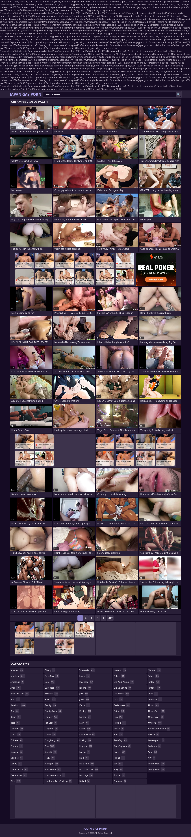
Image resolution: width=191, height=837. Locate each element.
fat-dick (51, 723)
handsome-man (55, 775)
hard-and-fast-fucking (58, 781)
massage (86, 775)
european (52, 688)
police (119, 729)
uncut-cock (156, 711)
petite (119, 711)
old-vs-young (122, 688)
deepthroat (18, 775)
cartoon (16, 729)
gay (50, 746)
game (50, 734)
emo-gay (52, 676)
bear (15, 723)
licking (85, 740)
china (15, 734)
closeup (16, 752)
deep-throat (19, 769)
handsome (53, 769)
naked (84, 781)
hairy (50, 758)
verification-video (159, 729)
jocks (84, 699)
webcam (154, 746)
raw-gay (120, 740)
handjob (51, 764)
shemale (120, 781)
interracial (87, 670)
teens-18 (155, 699)
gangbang (52, 740)
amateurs (17, 682)
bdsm (15, 717)
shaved (119, 775)
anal (15, 688)
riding (119, 758)
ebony (50, 670)
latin (84, 723)
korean (85, 717)
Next (110, 618)
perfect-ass (122, 705)
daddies (16, 758)
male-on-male (88, 769)
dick (15, 781)
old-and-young (124, 682)
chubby (16, 746)
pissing (120, 723)
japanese (86, 682)
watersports (156, 740)
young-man (156, 764)
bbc (14, 711)
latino (85, 729)
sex (118, 764)
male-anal (86, 764)
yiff (151, 758)
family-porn (53, 711)
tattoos (154, 688)
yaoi (152, 752)
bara (15, 699)
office (119, 676)
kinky (84, 705)
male (84, 758)
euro (50, 682)
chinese (16, 740)
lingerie (85, 746)
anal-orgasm (19, 694)
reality (119, 752)
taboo (153, 676)
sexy (118, 769)
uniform (154, 723)
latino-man (87, 734)
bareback (18, 705)
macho (84, 752)
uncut (153, 705)
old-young (121, 694)
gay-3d (51, 752)
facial (50, 699)
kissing (85, 711)
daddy (16, 764)
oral (118, 699)
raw (118, 734)
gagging (51, 729)
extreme (51, 694)
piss (118, 717)
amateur (17, 676)
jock (83, 694)
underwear (155, 717)
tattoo (153, 682)
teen (153, 694)
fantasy (51, 717)
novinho (120, 670)
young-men (156, 769)
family (50, 705)
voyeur (153, 734)
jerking (85, 688)
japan (84, 676)
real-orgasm (122, 746)
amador (16, 670)
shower (154, 670)
